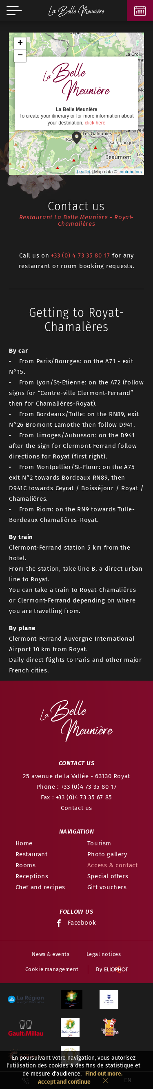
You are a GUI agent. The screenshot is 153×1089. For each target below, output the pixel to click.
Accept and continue (64, 1081)
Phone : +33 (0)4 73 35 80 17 (76, 786)
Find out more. (103, 1073)
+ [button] (20, 43)
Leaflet (83, 171)
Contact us (76, 808)
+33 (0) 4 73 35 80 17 (80, 255)
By (112, 969)
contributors (130, 171)
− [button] (20, 56)
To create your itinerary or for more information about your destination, (76, 93)
